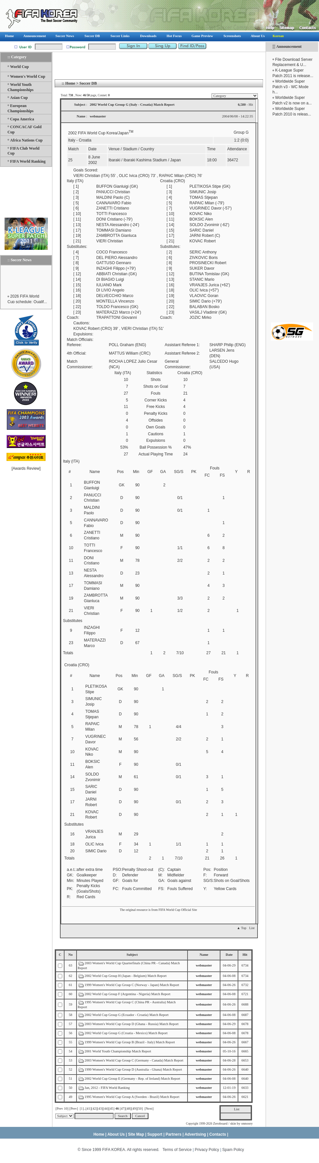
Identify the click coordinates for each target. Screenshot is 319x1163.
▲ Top (241, 928)
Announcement (288, 46)
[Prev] (73, 1108)
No (70, 954)
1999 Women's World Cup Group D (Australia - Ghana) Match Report (133, 1069)
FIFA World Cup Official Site (178, 910)
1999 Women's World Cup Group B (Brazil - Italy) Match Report (130, 1042)
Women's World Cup (27, 76)
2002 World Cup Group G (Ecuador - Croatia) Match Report (127, 1015)
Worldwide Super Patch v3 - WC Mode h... (290, 87)
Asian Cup (19, 97)
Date (229, 954)
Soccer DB (88, 83)
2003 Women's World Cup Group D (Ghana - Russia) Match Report (132, 1024)
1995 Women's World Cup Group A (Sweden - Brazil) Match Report (132, 1097)
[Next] (149, 1108)
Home (70, 83)
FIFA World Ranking (28, 161)
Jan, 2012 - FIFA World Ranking (107, 1087)
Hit (245, 954)
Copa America (22, 119)
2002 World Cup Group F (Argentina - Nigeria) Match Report (128, 994)
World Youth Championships (20, 87)
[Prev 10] (61, 1108)
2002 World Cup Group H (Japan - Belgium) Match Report (126, 976)
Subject (132, 954)
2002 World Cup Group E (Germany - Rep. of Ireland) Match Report (132, 1078)
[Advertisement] (26, 192)
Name (204, 954)
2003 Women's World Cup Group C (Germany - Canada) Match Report (134, 1060)
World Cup (19, 66)
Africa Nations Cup (26, 140)
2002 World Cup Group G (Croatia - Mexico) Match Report (126, 1033)
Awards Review (26, 468)
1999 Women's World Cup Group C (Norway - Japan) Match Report (132, 985)
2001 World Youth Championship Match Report (118, 1051)
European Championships (20, 108)
